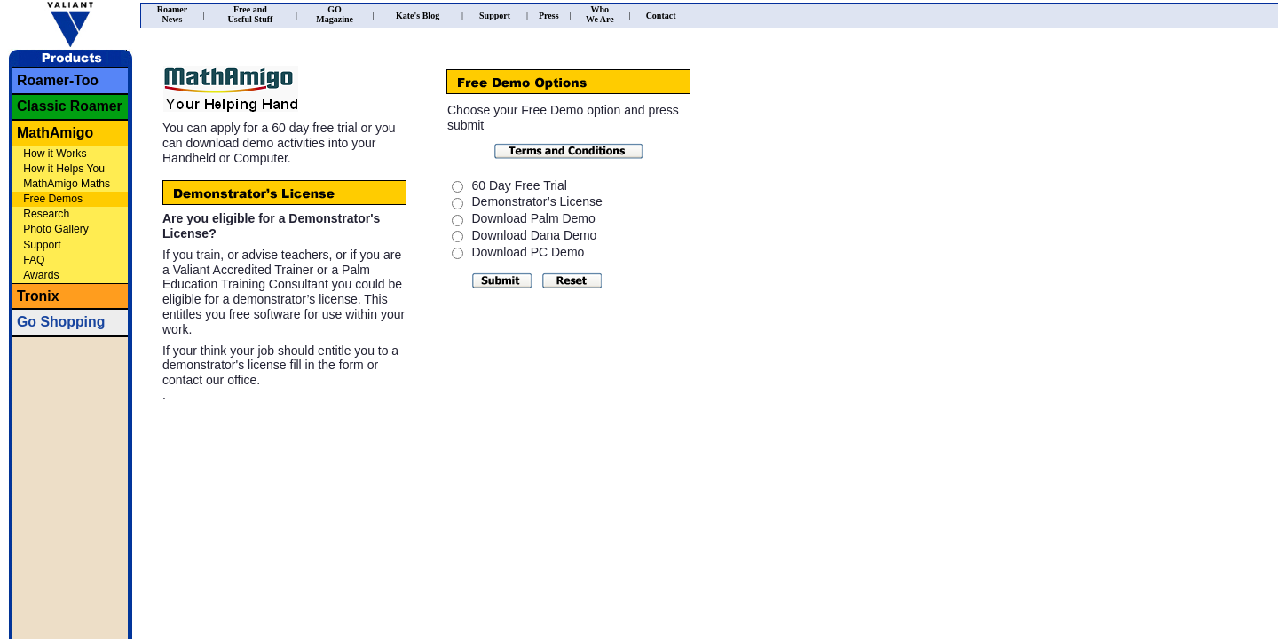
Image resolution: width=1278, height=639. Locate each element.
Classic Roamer (69, 106)
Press (549, 15)
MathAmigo (55, 132)
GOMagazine (334, 14)
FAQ (33, 260)
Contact (661, 15)
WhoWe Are (600, 14)
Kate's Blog (417, 15)
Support (42, 245)
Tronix (38, 296)
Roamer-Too (58, 80)
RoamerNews (172, 14)
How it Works (54, 153)
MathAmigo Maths (66, 184)
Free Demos (53, 199)
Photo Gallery (56, 229)
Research (46, 214)
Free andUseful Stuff (250, 14)
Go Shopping (61, 321)
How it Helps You (64, 168)
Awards (41, 275)
